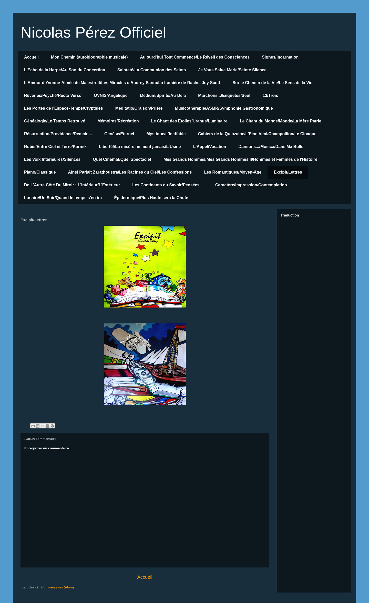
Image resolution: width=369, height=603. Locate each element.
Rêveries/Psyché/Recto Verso (52, 95)
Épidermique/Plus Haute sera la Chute (151, 198)
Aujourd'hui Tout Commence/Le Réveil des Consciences (195, 57)
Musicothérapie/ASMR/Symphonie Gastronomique (224, 108)
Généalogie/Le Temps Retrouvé (54, 121)
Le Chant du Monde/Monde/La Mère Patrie (280, 121)
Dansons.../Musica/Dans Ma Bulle (271, 146)
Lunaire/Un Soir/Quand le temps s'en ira (63, 198)
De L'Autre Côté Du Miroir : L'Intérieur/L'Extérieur (72, 185)
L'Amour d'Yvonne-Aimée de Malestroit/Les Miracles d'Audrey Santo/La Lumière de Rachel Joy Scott (122, 83)
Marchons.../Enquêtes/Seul (224, 95)
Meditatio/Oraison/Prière (139, 108)
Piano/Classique (40, 172)
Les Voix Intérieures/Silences (52, 159)
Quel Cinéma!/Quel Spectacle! (122, 159)
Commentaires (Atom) (57, 587)
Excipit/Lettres (288, 172)
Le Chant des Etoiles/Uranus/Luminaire (189, 121)
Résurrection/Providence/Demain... (58, 134)
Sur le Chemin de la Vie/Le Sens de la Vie (272, 83)
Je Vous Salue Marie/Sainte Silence (232, 70)
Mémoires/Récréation (118, 121)
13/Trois (270, 95)
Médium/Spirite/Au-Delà (163, 95)
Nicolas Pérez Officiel (93, 32)
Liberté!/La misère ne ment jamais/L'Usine (140, 146)
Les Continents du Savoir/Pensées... (167, 185)
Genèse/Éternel (119, 134)
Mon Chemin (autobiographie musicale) (89, 57)
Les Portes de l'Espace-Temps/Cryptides (63, 108)
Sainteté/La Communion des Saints (151, 70)
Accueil (31, 57)
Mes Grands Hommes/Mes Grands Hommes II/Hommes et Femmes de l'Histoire (240, 159)
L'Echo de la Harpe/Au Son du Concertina (64, 70)
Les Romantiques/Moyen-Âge (232, 172)
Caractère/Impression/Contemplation (251, 185)
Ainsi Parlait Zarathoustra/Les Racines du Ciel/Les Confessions (130, 172)
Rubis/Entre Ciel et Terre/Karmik (55, 146)
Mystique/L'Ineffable (166, 134)
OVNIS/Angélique (111, 95)
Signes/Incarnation (280, 57)
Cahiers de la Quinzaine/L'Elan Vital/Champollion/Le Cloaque (257, 134)
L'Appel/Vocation (209, 146)
